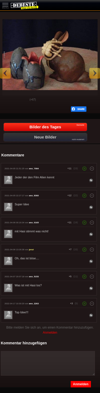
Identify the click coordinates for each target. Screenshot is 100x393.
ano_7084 (34, 168)
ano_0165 (34, 222)
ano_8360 (34, 195)
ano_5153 (34, 276)
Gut (8, 100)
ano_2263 (34, 303)
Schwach (21, 100)
